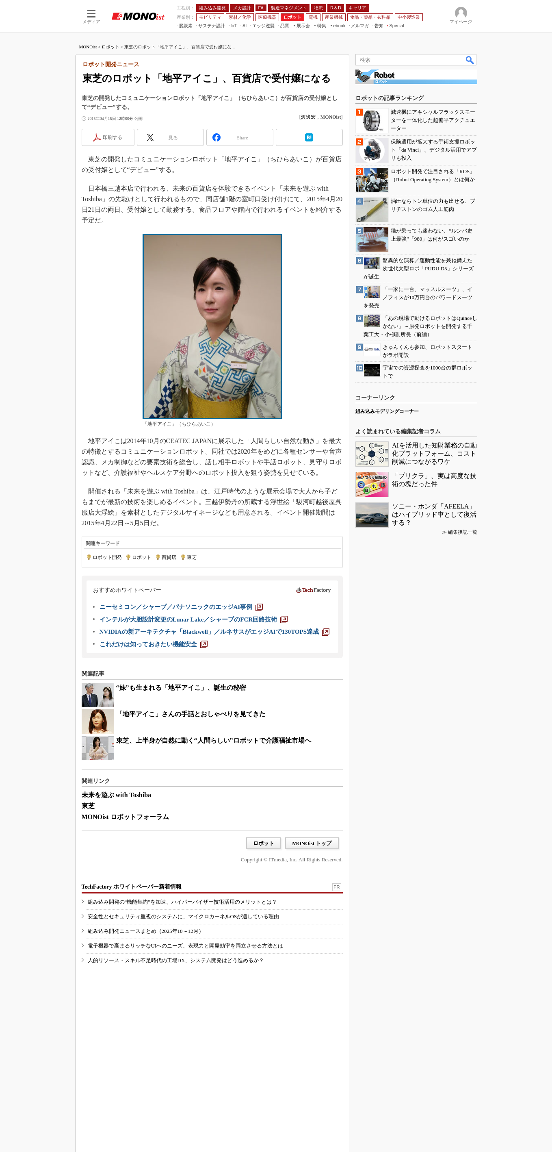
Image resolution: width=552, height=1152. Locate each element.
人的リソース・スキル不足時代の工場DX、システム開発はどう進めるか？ (176, 960)
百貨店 (169, 557)
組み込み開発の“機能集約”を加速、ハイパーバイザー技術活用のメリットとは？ (182, 902)
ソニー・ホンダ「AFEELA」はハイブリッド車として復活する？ (434, 514)
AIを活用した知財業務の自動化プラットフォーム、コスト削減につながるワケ (434, 453)
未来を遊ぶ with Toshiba (117, 794)
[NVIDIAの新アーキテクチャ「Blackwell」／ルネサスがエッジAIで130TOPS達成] (215, 631)
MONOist (88, 46)
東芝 (192, 557)
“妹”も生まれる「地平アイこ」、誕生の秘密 (181, 687)
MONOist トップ (311, 843)
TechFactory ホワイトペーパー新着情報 (132, 887)
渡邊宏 (308, 117)
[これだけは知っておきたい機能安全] (154, 644)
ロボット (110, 46)
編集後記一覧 (462, 532)
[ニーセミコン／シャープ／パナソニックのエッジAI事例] (181, 607)
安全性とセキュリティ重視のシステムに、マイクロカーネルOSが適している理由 (183, 916)
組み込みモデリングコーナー (387, 411)
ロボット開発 (107, 557)
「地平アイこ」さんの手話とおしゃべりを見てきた (191, 714)
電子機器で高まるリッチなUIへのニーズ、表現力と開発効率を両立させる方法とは (186, 946)
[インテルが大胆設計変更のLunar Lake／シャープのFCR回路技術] (194, 619)
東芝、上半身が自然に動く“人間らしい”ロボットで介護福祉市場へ (213, 740)
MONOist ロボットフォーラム (125, 816)
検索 (470, 59)
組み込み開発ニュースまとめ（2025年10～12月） (146, 931)
